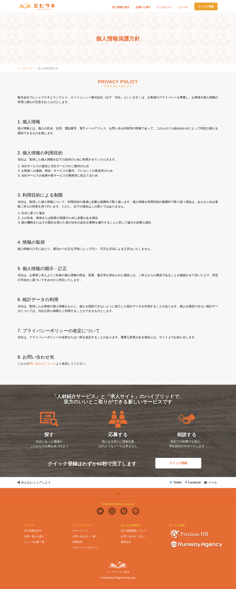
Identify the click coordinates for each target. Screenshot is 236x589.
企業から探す (143, 7)
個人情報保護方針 (48, 68)
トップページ (25, 68)
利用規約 (77, 541)
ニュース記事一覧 (34, 541)
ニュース (183, 7)
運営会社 (126, 541)
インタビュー (164, 7)
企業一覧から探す (34, 536)
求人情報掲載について (133, 530)
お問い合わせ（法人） (133, 536)
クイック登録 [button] (206, 6)
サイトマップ (80, 530)
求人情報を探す (121, 7)
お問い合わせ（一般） (85, 536)
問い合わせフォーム (42, 363)
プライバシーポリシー (85, 547)
